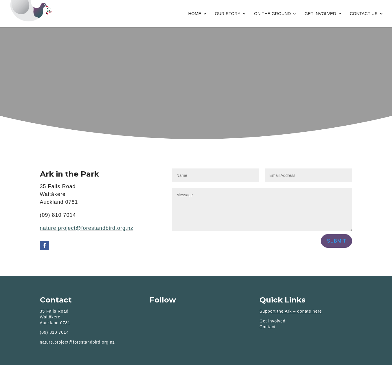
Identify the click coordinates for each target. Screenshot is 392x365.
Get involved (320, 14)
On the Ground (272, 14)
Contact (267, 326)
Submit (336, 241)
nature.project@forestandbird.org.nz (86, 228)
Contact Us (364, 14)
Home (194, 14)
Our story (227, 14)
